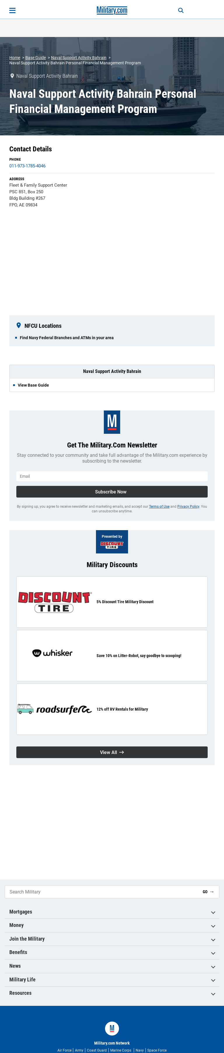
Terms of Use (159, 507)
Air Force (64, 1050)
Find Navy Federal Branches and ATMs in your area (67, 337)
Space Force (157, 1050)
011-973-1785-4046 (27, 166)
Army (79, 1050)
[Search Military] (101, 892)
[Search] (181, 10)
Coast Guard (97, 1050)
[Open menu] (12, 10)
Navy (140, 1050)
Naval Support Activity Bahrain (78, 57)
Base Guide (35, 57)
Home (14, 57)
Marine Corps (121, 1050)
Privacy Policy (188, 507)
